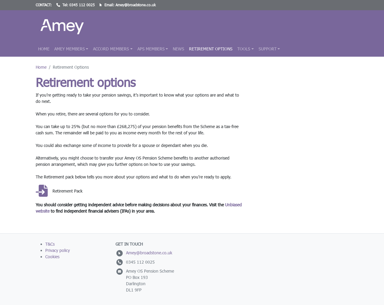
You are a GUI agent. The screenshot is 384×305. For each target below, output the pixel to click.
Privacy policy (57, 250)
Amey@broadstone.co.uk (136, 5)
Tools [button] (243, 48)
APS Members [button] (151, 48)
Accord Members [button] (111, 48)
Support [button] (268, 48)
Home (44, 48)
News (178, 48)
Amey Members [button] (69, 48)
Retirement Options (210, 48)
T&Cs (50, 244)
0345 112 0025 (82, 5)
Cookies (52, 256)
